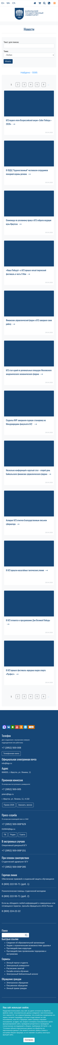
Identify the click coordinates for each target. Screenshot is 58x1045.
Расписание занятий (15, 968)
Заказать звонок (25, 805)
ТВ (5, 835)
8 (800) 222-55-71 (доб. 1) (15, 884)
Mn (8, 3)
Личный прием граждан (16, 988)
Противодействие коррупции (18, 948)
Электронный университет (17, 966)
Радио (12, 835)
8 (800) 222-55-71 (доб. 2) (15, 896)
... (48, 84)
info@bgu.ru (7, 763)
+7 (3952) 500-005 (11, 789)
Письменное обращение (17, 986)
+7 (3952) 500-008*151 (14, 850)
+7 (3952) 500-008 (11, 747)
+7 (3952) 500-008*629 (14, 824)
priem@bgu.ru (8, 794)
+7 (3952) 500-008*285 (14, 867)
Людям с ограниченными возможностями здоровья (28, 946)
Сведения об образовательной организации (25, 943)
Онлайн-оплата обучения (17, 971)
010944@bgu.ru (8, 829)
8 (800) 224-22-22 (11, 911)
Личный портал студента (17, 963)
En (2, 3)
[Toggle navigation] (55, 3)
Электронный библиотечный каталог (22, 974)
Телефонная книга (11, 753)
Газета (22, 835)
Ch (13, 3)
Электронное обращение (17, 983)
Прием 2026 (9, 805)
